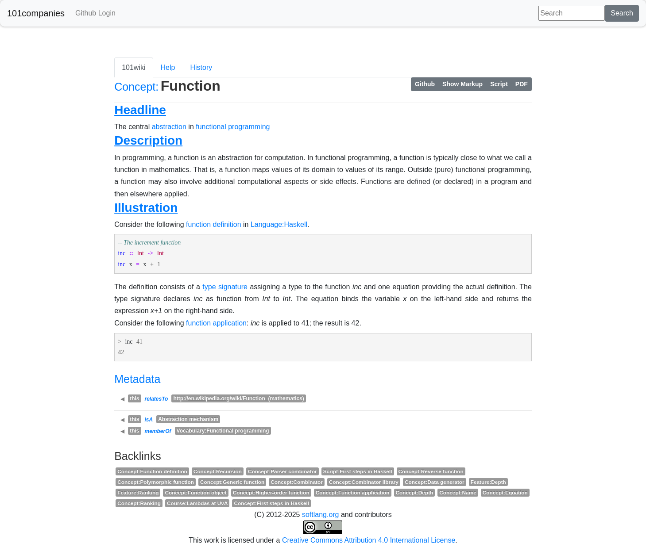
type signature (225, 287)
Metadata (137, 379)
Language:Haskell (279, 224)
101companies (36, 13)
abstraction (169, 126)
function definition (213, 224)
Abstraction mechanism (188, 419)
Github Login (95, 13)
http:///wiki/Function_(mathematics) (238, 398)
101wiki (133, 67)
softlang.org (320, 514)
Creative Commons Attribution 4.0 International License (368, 540)
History (201, 67)
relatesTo (156, 399)
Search (622, 13)
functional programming (233, 126)
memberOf (158, 431)
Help (168, 67)
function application (216, 323)
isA (149, 420)
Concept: (136, 86)
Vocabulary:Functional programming (223, 431)
